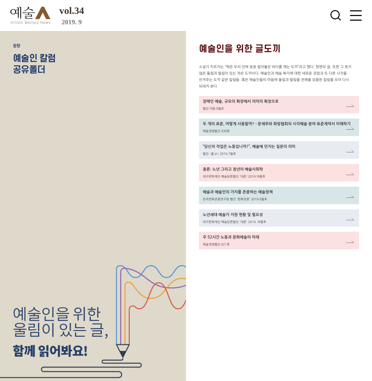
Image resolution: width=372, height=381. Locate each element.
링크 (203, 99)
